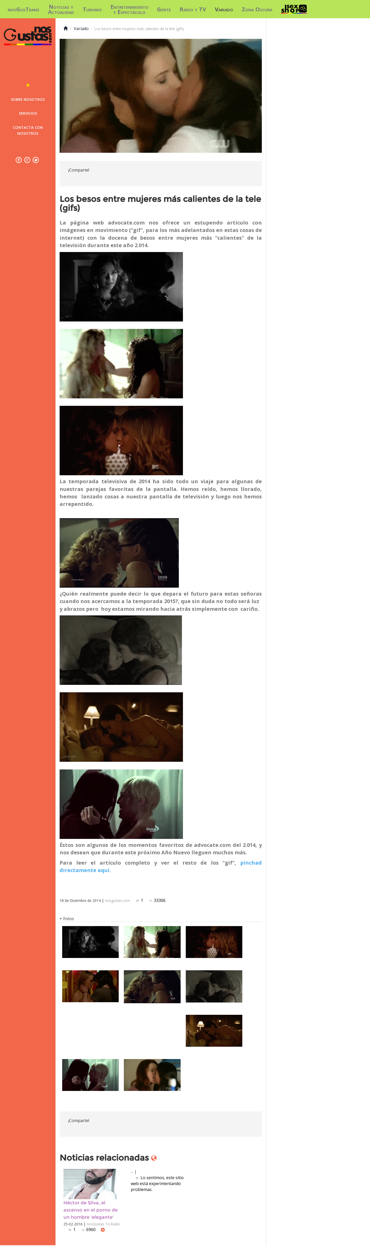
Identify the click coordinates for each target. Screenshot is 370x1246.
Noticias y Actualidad (61, 9)
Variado (224, 9)
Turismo (92, 9)
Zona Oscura (257, 9)
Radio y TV (193, 9)
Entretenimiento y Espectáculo (129, 9)
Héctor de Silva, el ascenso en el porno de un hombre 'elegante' (90, 1210)
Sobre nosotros (28, 99)
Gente (164, 9)
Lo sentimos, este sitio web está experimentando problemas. (157, 1183)
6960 (89, 1230)
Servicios (28, 113)
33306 (157, 900)
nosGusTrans (23, 9)
